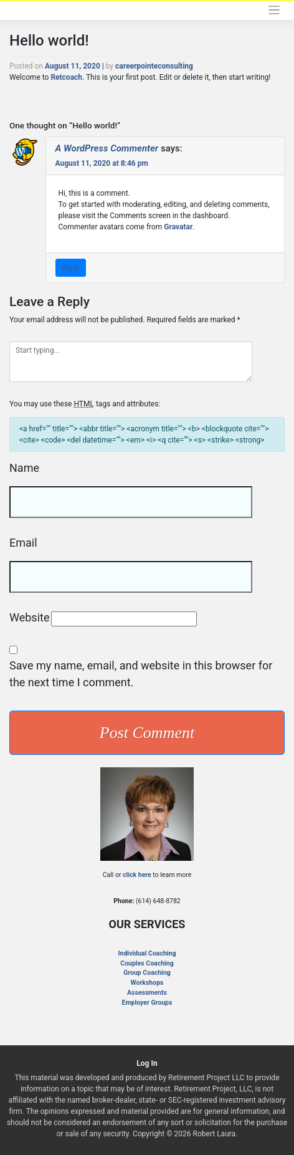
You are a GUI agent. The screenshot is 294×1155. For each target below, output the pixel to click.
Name (24, 467)
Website (29, 617)
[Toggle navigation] (274, 10)
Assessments (147, 993)
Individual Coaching (147, 953)
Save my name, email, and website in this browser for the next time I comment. (140, 674)
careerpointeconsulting (154, 66)
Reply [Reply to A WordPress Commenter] (71, 268)
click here (137, 875)
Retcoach (66, 77)
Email (23, 542)
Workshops (147, 983)
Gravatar (178, 227)
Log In (146, 1063)
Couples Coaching (146, 963)
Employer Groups (147, 1003)
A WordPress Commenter (107, 148)
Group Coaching (147, 973)
